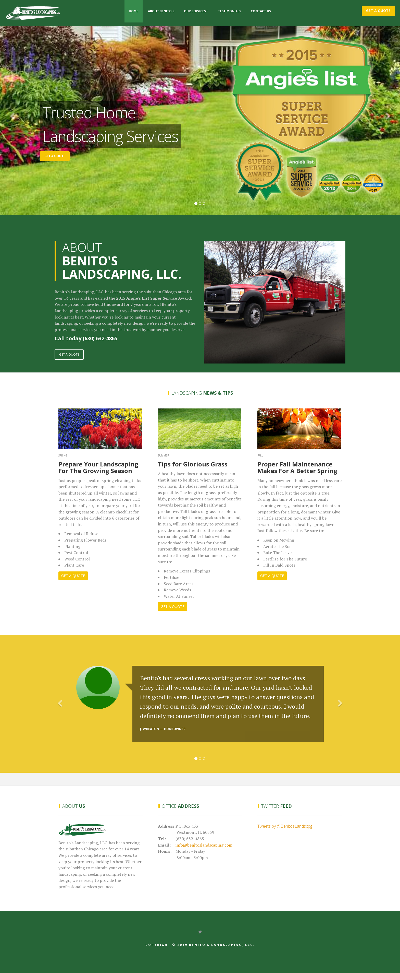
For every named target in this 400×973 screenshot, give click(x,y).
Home (133, 11)
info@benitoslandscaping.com (204, 845)
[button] (30, 116)
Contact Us (261, 11)
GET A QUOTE (69, 354)
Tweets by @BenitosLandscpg (284, 826)
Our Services (195, 11)
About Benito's (161, 11)
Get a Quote (378, 10)
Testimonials (229, 11)
